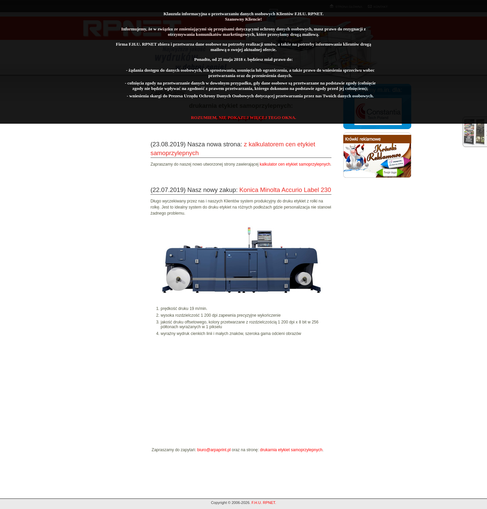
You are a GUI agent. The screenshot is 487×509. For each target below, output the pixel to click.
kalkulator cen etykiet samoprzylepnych (295, 164)
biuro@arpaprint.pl (214, 449)
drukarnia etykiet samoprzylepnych (291, 449)
